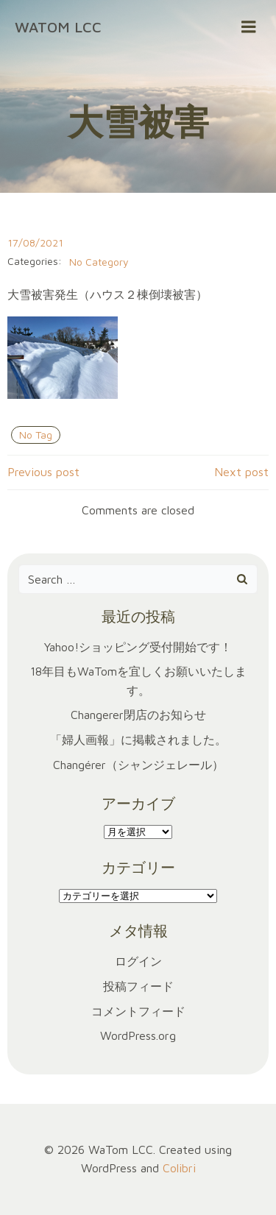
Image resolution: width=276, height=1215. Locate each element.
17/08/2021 (35, 242)
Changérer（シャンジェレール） (138, 764)
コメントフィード (138, 1011)
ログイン (138, 961)
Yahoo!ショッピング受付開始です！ (138, 646)
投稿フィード (138, 986)
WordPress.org (138, 1035)
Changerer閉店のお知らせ (138, 714)
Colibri (179, 1168)
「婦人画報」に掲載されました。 (138, 739)
